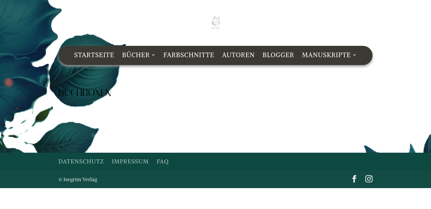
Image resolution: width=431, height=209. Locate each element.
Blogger (278, 56)
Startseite (94, 56)
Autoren (238, 56)
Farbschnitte (188, 56)
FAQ (163, 161)
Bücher (136, 56)
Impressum (130, 161)
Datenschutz (81, 161)
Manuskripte (326, 56)
